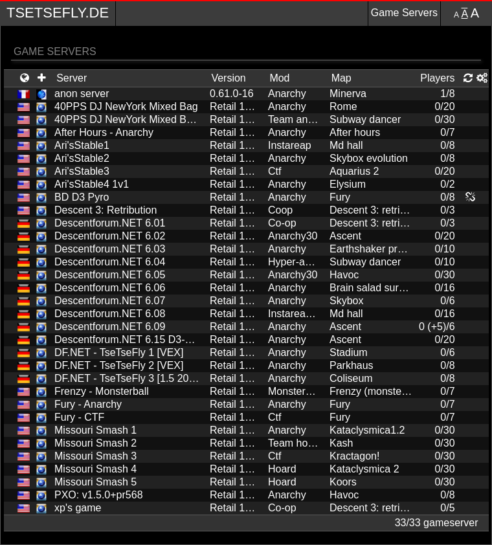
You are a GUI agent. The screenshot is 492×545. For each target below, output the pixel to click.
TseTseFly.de (57, 13)
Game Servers (404, 12)
